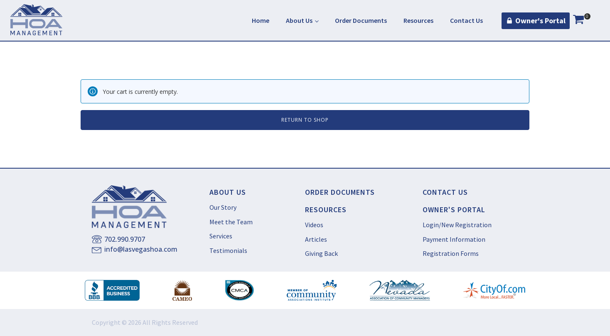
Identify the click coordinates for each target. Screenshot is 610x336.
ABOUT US (227, 192)
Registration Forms (451, 253)
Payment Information (454, 239)
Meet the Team (231, 222)
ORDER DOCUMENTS (340, 192)
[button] (536, 20)
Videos (314, 225)
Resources (418, 20)
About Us (299, 20)
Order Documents (361, 20)
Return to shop (305, 119)
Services (220, 236)
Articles (316, 239)
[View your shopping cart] (578, 20)
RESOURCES (326, 209)
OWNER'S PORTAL (454, 209)
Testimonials (228, 250)
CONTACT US (445, 192)
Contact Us (466, 20)
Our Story (222, 207)
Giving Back (321, 253)
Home (260, 20)
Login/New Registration (457, 225)
